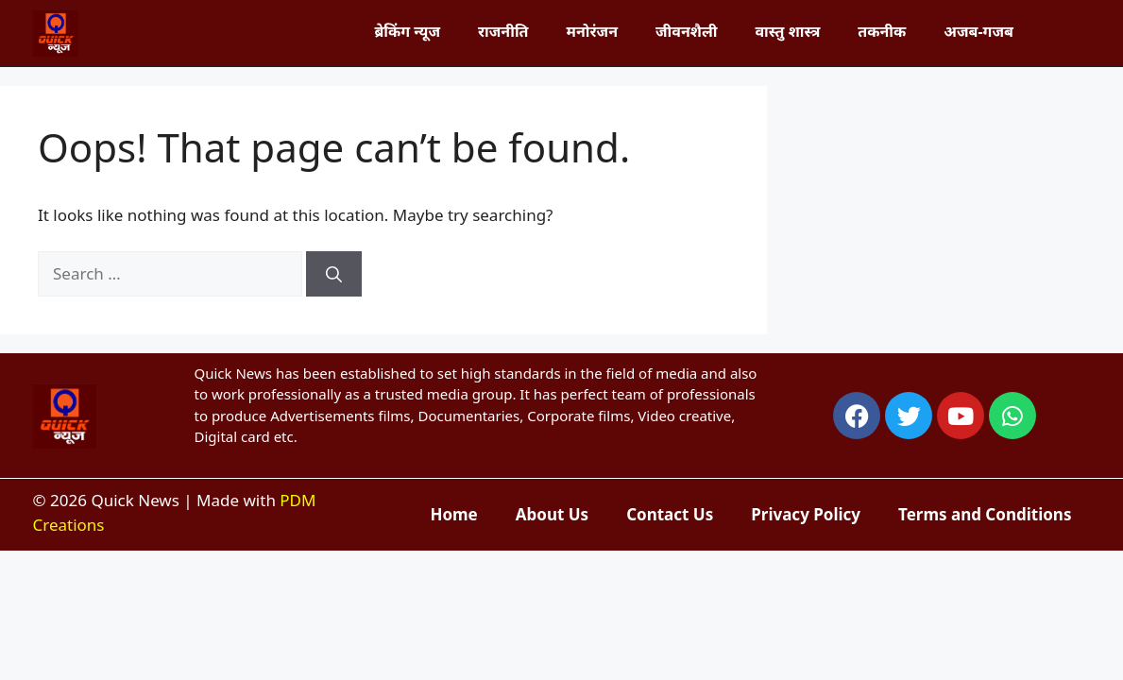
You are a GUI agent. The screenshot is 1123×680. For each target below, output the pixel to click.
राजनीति (503, 31)
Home (453, 514)
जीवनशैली (686, 31)
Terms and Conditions (984, 514)
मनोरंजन (592, 31)
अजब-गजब (978, 31)
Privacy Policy (805, 514)
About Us (552, 514)
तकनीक (882, 31)
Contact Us (669, 514)
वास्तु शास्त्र (787, 31)
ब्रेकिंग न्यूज (407, 31)
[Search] (334, 274)
